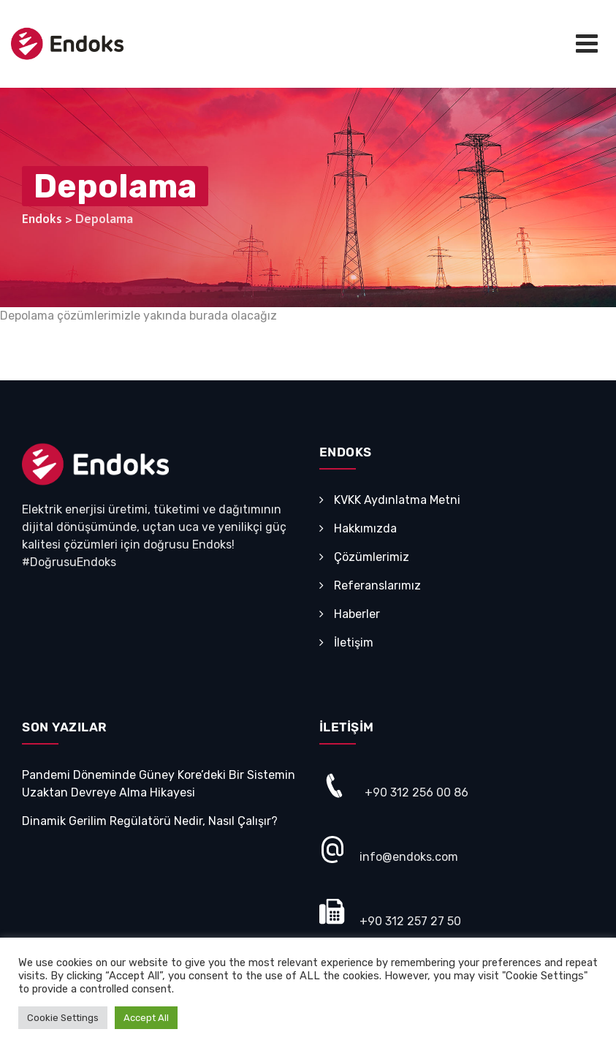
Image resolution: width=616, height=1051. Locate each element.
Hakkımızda (365, 528)
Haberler (357, 614)
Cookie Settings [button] (63, 1017)
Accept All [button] (146, 1017)
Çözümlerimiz (371, 557)
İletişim (353, 642)
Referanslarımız (377, 585)
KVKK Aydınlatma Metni (397, 500)
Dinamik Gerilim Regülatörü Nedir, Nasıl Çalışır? (150, 821)
